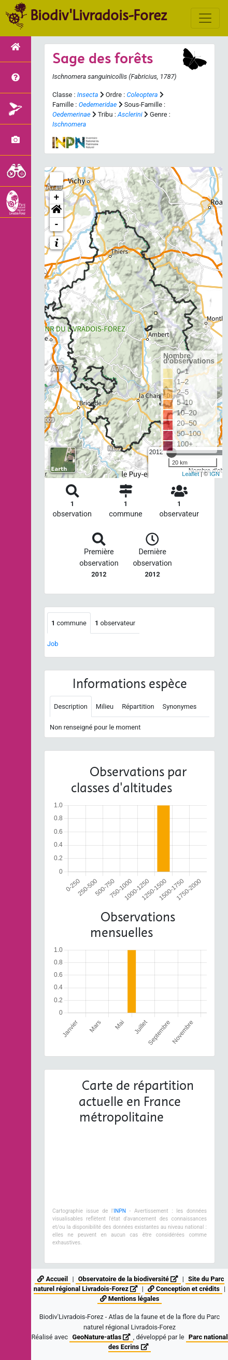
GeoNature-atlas (101, 1337)
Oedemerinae (71, 114)
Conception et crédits (184, 1289)
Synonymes (180, 706)
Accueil (52, 1279)
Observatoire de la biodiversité (128, 1279)
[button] (56, 211)
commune (69, 623)
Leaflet (190, 474)
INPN (119, 1211)
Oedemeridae (98, 104)
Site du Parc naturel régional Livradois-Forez (129, 1284)
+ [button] (57, 197)
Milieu (104, 706)
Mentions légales (129, 1298)
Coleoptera (142, 95)
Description (71, 706)
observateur (115, 623)
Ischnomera (69, 124)
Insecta (87, 95)
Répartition (138, 706)
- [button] (57, 224)
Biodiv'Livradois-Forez (98, 15)
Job (53, 644)
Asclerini (130, 114)
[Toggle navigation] (205, 18)
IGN (214, 474)
